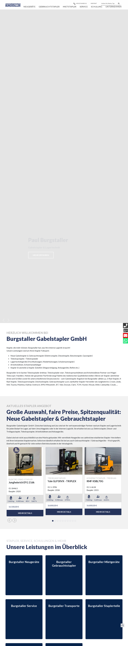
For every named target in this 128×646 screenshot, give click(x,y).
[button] (4, 320)
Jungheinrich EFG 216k (21, 482)
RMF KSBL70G (95, 481)
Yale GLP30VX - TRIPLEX (62, 481)
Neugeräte (29, 6)
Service (84, 6)
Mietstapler (69, 6)
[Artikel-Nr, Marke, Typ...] (108, 3)
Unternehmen (114, 6)
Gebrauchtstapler (49, 6)
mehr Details (25, 513)
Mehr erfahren (41, 255)
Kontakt (94, 3)
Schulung (96, 6)
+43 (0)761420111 (80, 3)
